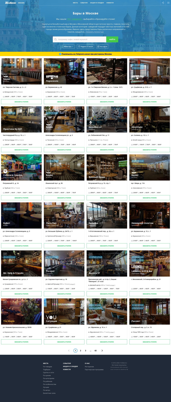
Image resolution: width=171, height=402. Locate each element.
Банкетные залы (49, 393)
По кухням (47, 375)
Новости (67, 369)
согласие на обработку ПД (121, 369)
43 (96, 350)
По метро (46, 390)
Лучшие (46, 387)
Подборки (46, 369)
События (67, 363)
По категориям (48, 378)
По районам (47, 381)
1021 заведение (74, 19)
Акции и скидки (70, 366)
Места (45, 363)
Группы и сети (48, 372)
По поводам (47, 367)
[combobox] (85, 39)
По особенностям (49, 384)
